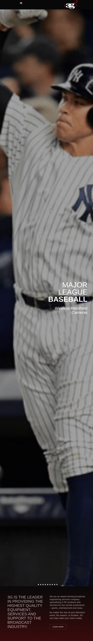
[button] (21, 3)
